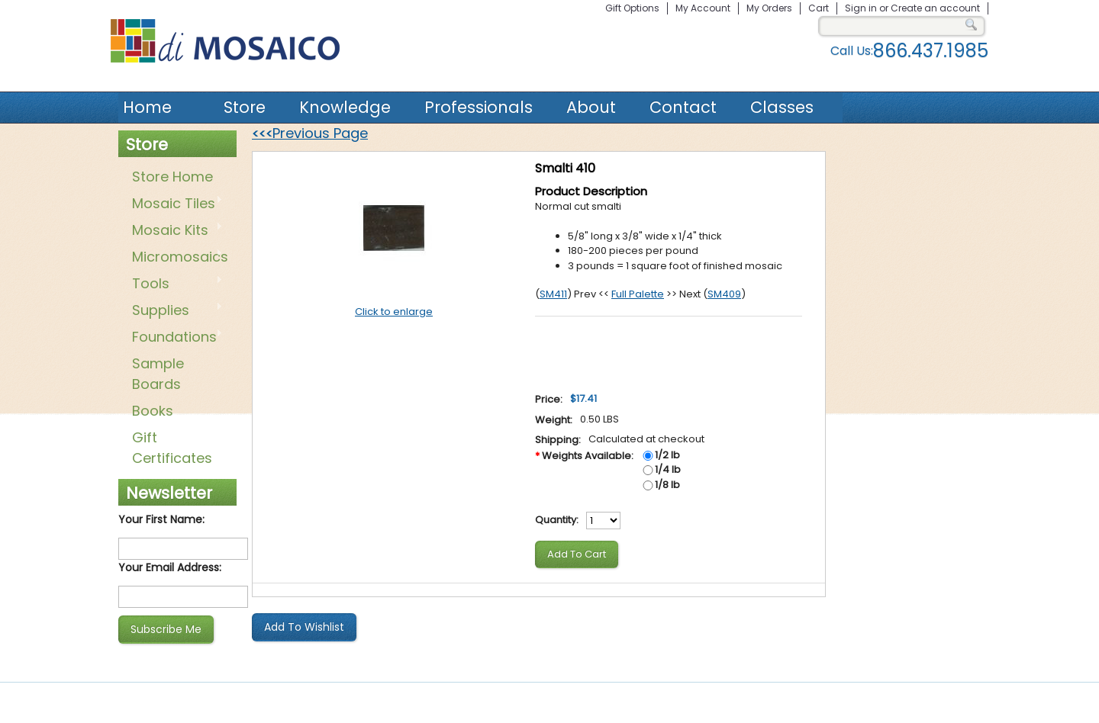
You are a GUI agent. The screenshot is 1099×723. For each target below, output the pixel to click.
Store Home (172, 176)
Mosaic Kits (174, 231)
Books (152, 410)
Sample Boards (158, 374)
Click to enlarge (394, 311)
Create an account (935, 8)
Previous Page (310, 133)
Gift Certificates (172, 448)
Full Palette (637, 294)
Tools (174, 284)
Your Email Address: (169, 567)
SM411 (553, 294)
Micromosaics (177, 257)
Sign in (861, 8)
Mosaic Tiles (174, 204)
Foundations (174, 338)
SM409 (724, 294)
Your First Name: (161, 519)
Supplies (174, 311)
